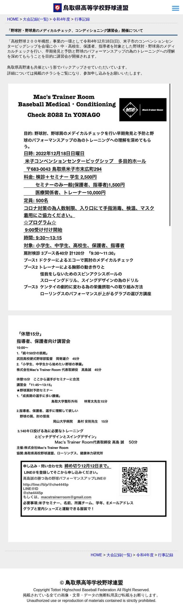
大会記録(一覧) (35, 19)
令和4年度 (61, 19)
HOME (13, 19)
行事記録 (82, 19)
